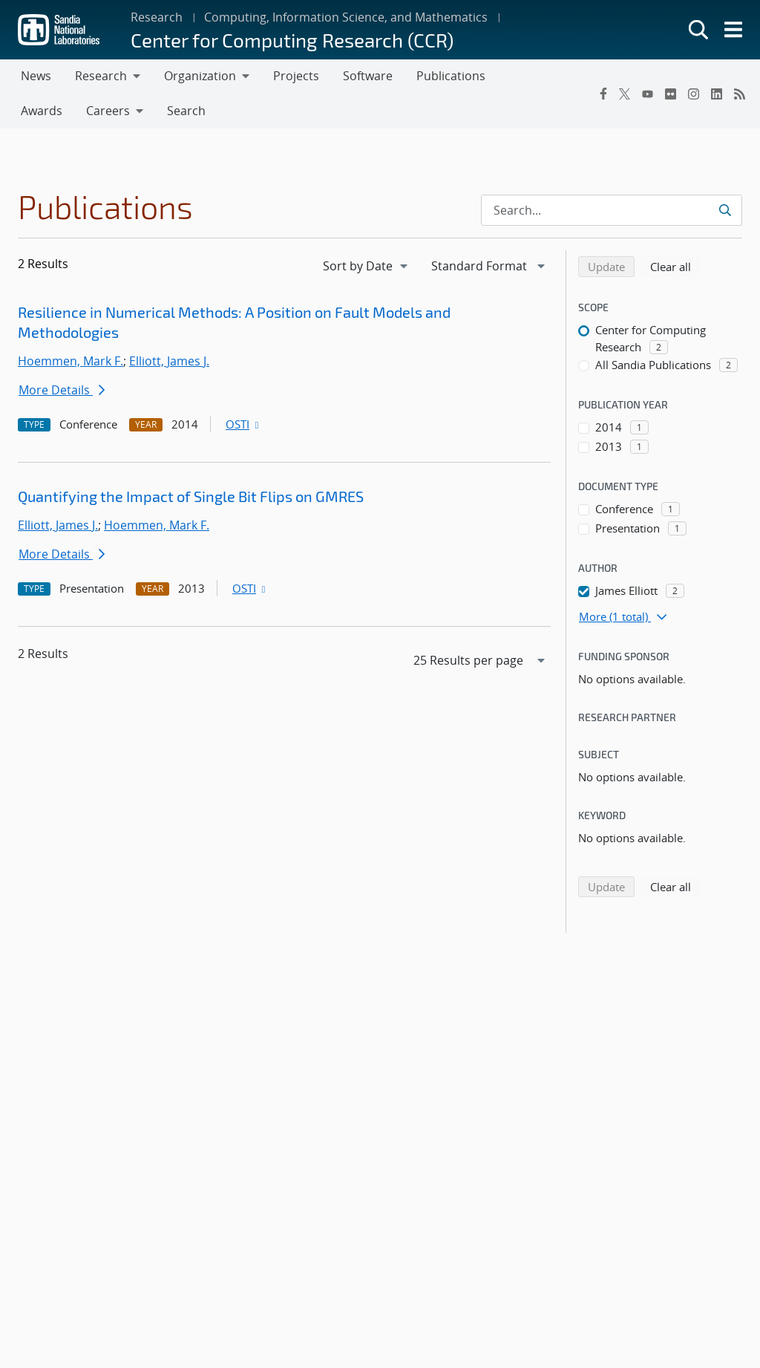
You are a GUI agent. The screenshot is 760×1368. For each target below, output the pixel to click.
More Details (62, 390)
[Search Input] (611, 210)
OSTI (243, 424)
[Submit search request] (726, 210)
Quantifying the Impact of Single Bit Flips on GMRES (191, 496)
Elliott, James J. (169, 361)
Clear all (675, 266)
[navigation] (366, 266)
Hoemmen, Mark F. (70, 361)
